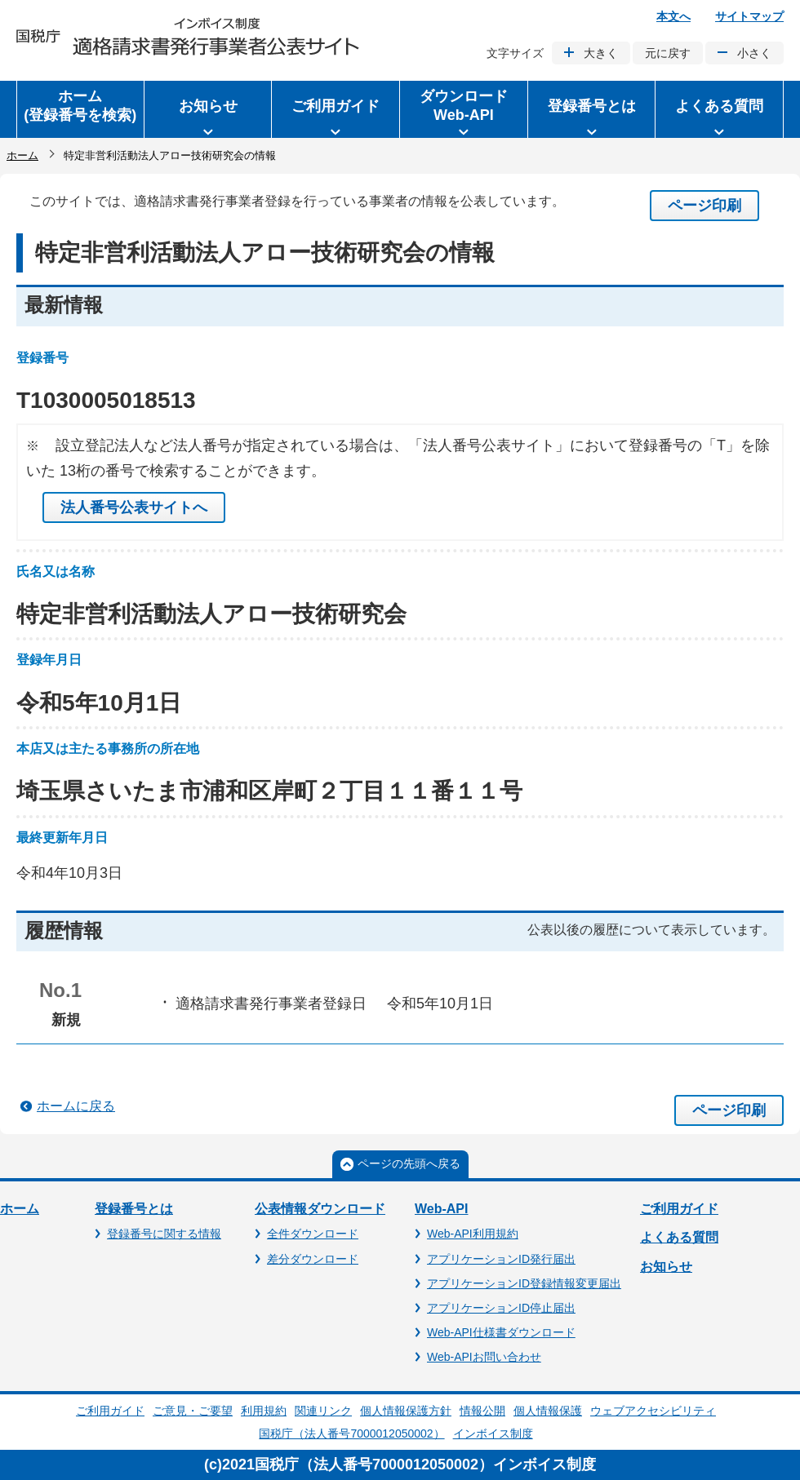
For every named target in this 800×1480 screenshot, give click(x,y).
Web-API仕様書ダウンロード (501, 1332)
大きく (601, 53)
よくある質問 (679, 1237)
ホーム (22, 155)
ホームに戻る (76, 1106)
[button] (208, 109)
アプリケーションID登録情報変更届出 (524, 1283)
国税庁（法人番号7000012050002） (351, 1433)
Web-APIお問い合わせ (484, 1356)
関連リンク (323, 1410)
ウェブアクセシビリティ (653, 1410)
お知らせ (666, 1267)
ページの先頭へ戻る (409, 1163)
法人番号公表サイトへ (133, 507)
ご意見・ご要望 (193, 1410)
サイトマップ (749, 16)
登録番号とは (134, 1209)
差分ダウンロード (312, 1258)
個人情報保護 (547, 1410)
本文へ (673, 16)
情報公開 (482, 1410)
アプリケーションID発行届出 (501, 1258)
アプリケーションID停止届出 (501, 1307)
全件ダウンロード (312, 1233)
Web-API (441, 1209)
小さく (754, 53)
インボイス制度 (493, 1433)
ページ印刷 (704, 205)
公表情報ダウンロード (320, 1209)
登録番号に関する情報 (164, 1233)
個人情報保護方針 (405, 1410)
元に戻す (668, 53)
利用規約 (264, 1410)
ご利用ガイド (679, 1209)
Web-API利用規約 (472, 1233)
